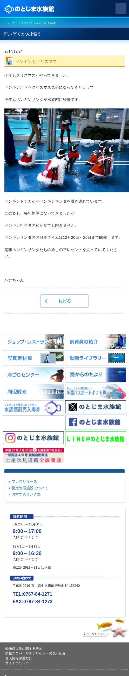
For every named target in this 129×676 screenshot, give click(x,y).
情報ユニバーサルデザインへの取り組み (35, 653)
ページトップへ (104, 627)
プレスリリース (24, 481)
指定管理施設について (30, 488)
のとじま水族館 (30, 8)
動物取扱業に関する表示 (23, 649)
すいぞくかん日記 (35, 22)
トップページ (12, 22)
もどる (64, 301)
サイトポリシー (17, 663)
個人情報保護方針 (18, 658)
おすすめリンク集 (26, 494)
